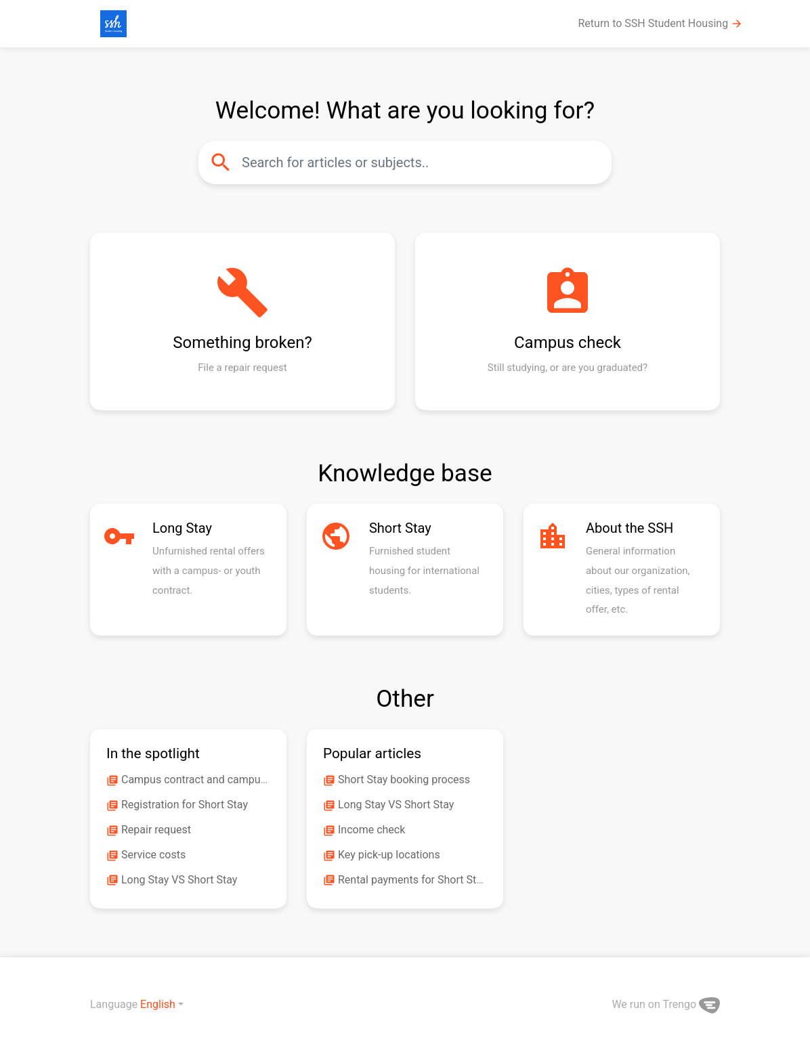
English (157, 1004)
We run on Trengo (666, 1004)
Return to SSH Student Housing (661, 23)
